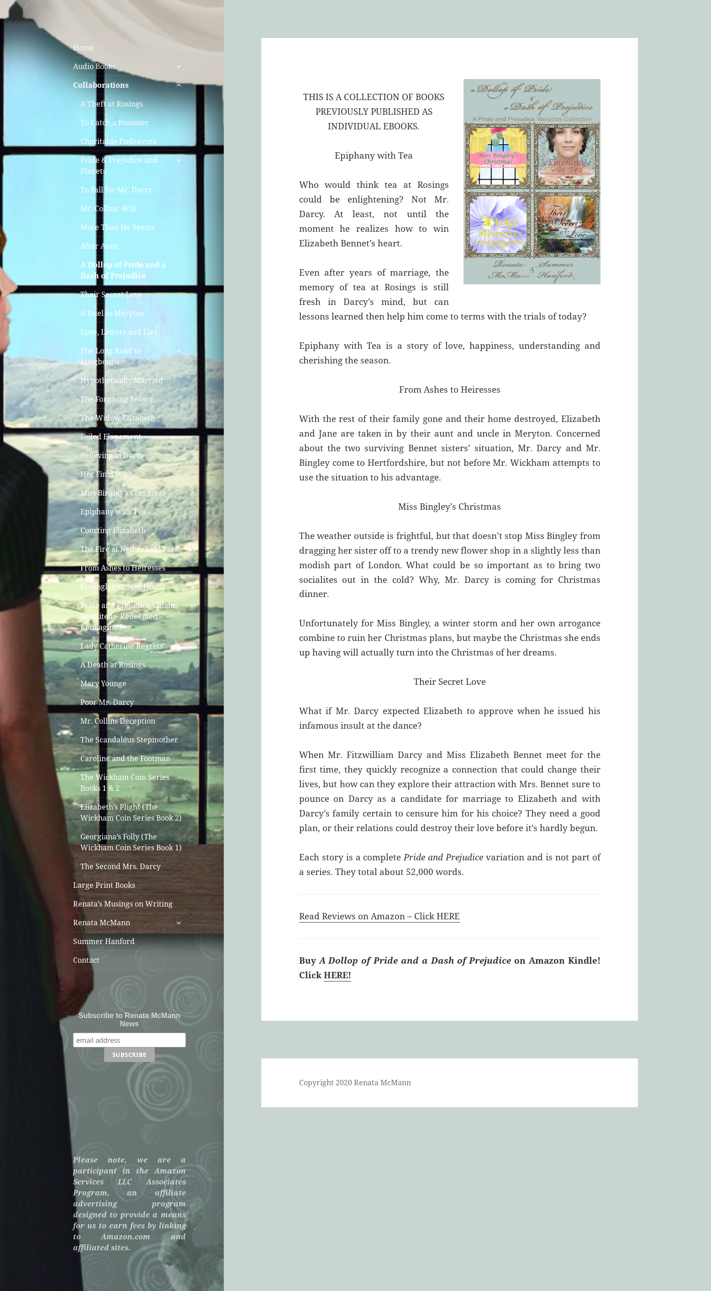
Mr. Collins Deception (117, 721)
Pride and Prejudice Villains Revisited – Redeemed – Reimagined (129, 616)
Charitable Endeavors (118, 141)
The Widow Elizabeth (117, 418)
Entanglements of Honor (123, 586)
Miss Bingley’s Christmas (122, 493)
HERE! (337, 975)
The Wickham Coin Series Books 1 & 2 (124, 782)
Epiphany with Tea (113, 512)
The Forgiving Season (117, 399)
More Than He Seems (117, 227)
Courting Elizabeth (113, 530)
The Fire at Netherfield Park (129, 549)
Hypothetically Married (121, 380)
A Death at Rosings (112, 665)
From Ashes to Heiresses (122, 568)
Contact (86, 960)
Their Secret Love (111, 294)
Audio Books (94, 66)
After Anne (99, 246)
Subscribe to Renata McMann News (129, 1020)
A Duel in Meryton (112, 313)
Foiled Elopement (110, 437)
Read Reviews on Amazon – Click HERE (379, 916)
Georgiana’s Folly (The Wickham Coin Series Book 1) (131, 842)
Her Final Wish (106, 474)
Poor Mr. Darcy (107, 702)
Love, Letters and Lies (118, 332)
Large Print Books (104, 885)
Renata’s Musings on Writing (123, 904)
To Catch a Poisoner (114, 122)
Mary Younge (103, 683)
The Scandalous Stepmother (129, 740)
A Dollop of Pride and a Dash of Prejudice (123, 270)
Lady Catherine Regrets (121, 646)
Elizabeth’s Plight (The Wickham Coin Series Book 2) (131, 812)
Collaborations (101, 85)
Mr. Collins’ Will (108, 208)
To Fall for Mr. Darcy (116, 190)
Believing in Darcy (112, 455)
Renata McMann (101, 923)
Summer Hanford (104, 941)
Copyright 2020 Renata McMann (355, 1083)
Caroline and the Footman (125, 758)
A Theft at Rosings (111, 104)
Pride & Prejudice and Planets (119, 165)
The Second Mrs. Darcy (120, 866)
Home (83, 48)
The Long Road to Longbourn (110, 356)
